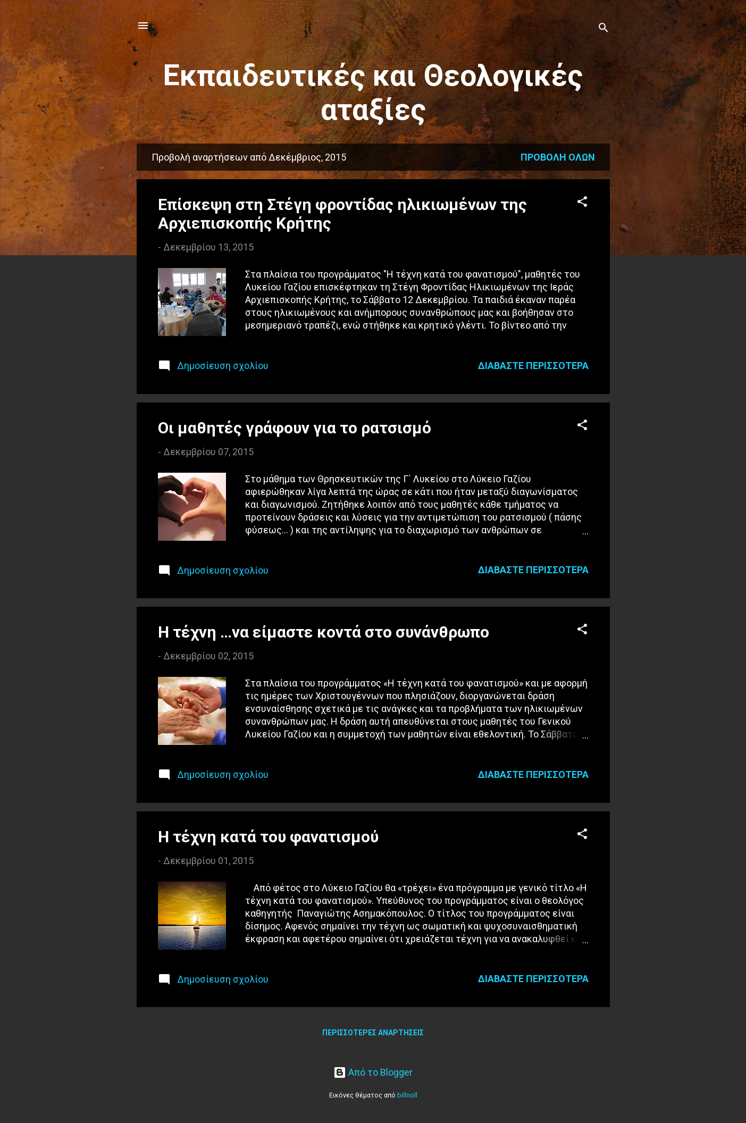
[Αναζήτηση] (603, 29)
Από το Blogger (373, 1072)
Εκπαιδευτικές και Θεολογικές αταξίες (373, 92)
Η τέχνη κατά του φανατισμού (268, 836)
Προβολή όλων (558, 157)
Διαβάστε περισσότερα (533, 365)
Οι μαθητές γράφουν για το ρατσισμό (294, 427)
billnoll (407, 1095)
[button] (582, 203)
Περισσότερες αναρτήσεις (373, 1032)
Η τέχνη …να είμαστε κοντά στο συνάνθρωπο (323, 632)
